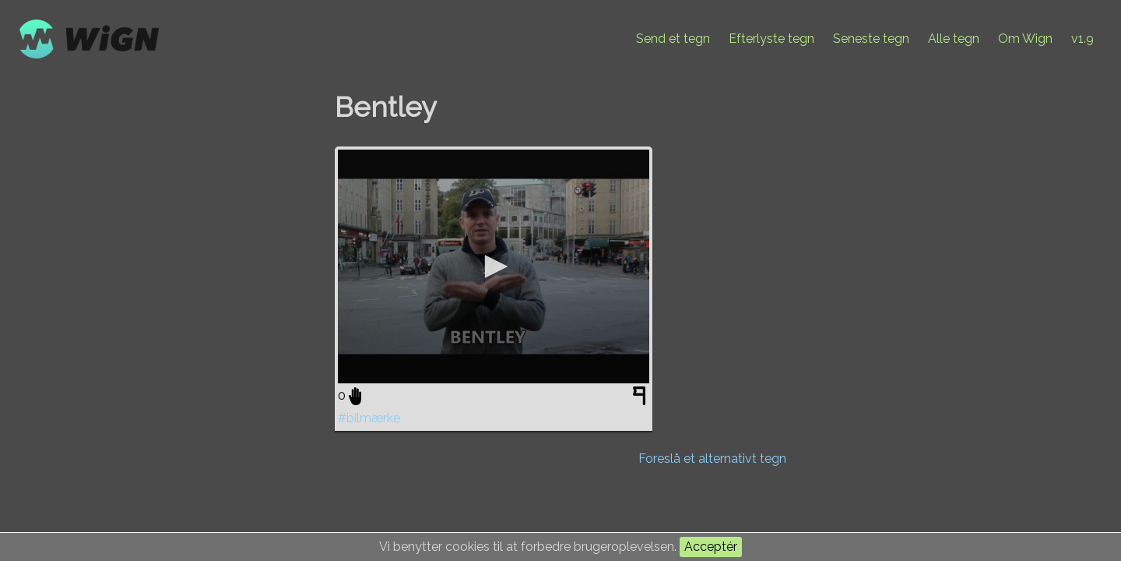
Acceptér (710, 546)
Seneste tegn (871, 38)
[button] (493, 266)
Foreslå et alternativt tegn (712, 458)
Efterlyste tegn (771, 38)
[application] (493, 266)
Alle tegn (953, 38)
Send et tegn (673, 38)
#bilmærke (369, 418)
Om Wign (1025, 38)
